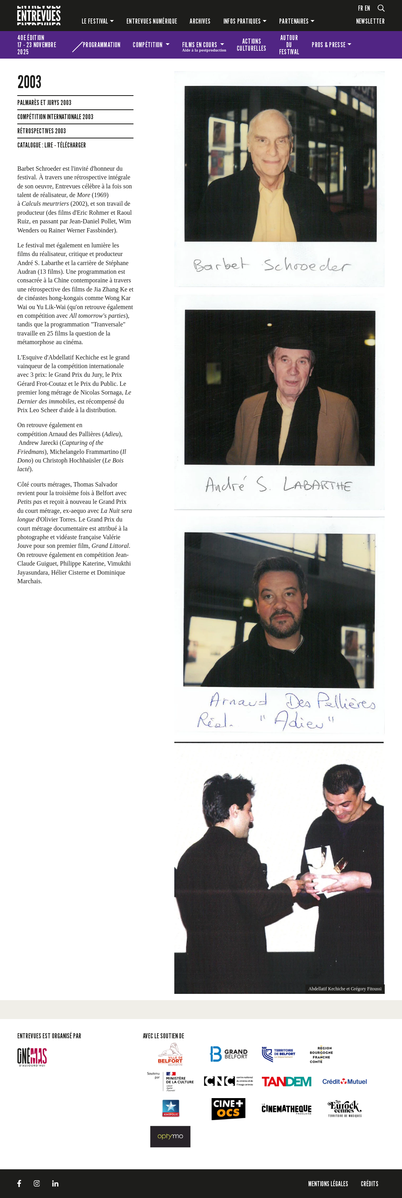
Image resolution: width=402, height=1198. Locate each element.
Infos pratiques (242, 21)
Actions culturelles (252, 44)
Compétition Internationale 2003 (55, 116)
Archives (200, 21)
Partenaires (294, 21)
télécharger (71, 145)
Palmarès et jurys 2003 (44, 102)
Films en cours (204, 46)
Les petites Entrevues (371, 45)
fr (361, 8)
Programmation (101, 45)
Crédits (369, 1184)
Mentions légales (328, 1184)
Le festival (95, 21)
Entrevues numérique (151, 21)
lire (48, 145)
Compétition (148, 45)
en (367, 8)
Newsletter (370, 21)
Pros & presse (328, 45)
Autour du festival (289, 44)
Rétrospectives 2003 (41, 131)
